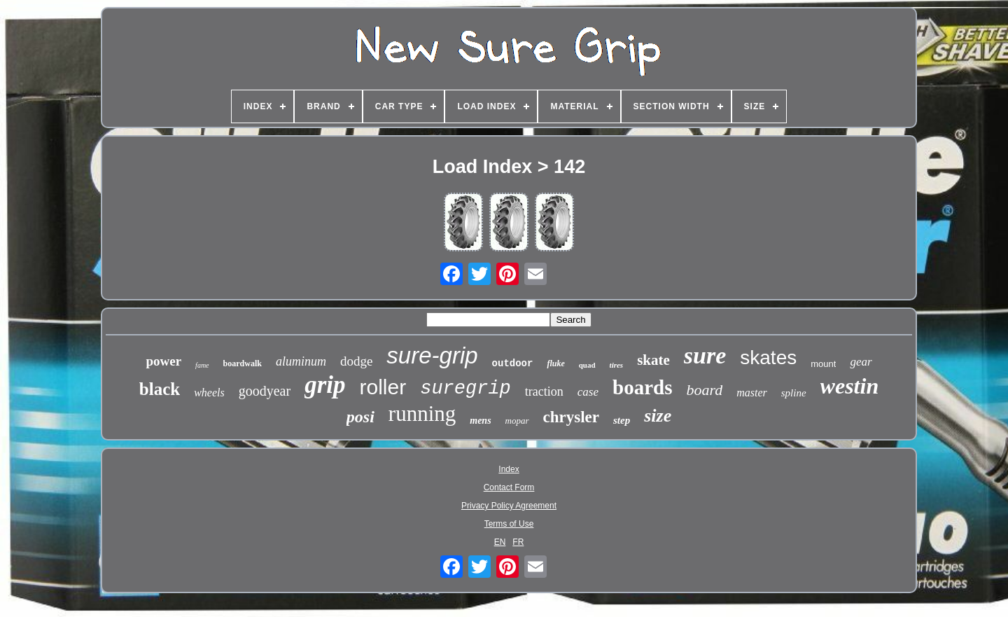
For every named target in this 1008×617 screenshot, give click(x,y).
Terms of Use (509, 524)
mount (823, 364)
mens (480, 420)
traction (544, 391)
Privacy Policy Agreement (508, 506)
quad (587, 365)
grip (324, 384)
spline (793, 392)
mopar (517, 420)
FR (518, 542)
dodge (356, 361)
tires (617, 365)
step (621, 420)
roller (383, 386)
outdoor (512, 363)
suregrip (465, 388)
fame (202, 365)
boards (642, 387)
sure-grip (431, 355)
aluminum (301, 361)
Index (508, 469)
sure (705, 355)
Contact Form (509, 487)
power (163, 361)
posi (360, 417)
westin (849, 385)
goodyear (264, 390)
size (657, 415)
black (159, 389)
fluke (555, 363)
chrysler (571, 417)
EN (500, 542)
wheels (209, 392)
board (704, 389)
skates (768, 357)
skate (653, 360)
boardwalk (242, 363)
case (588, 391)
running (422, 413)
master (751, 392)
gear (861, 361)
